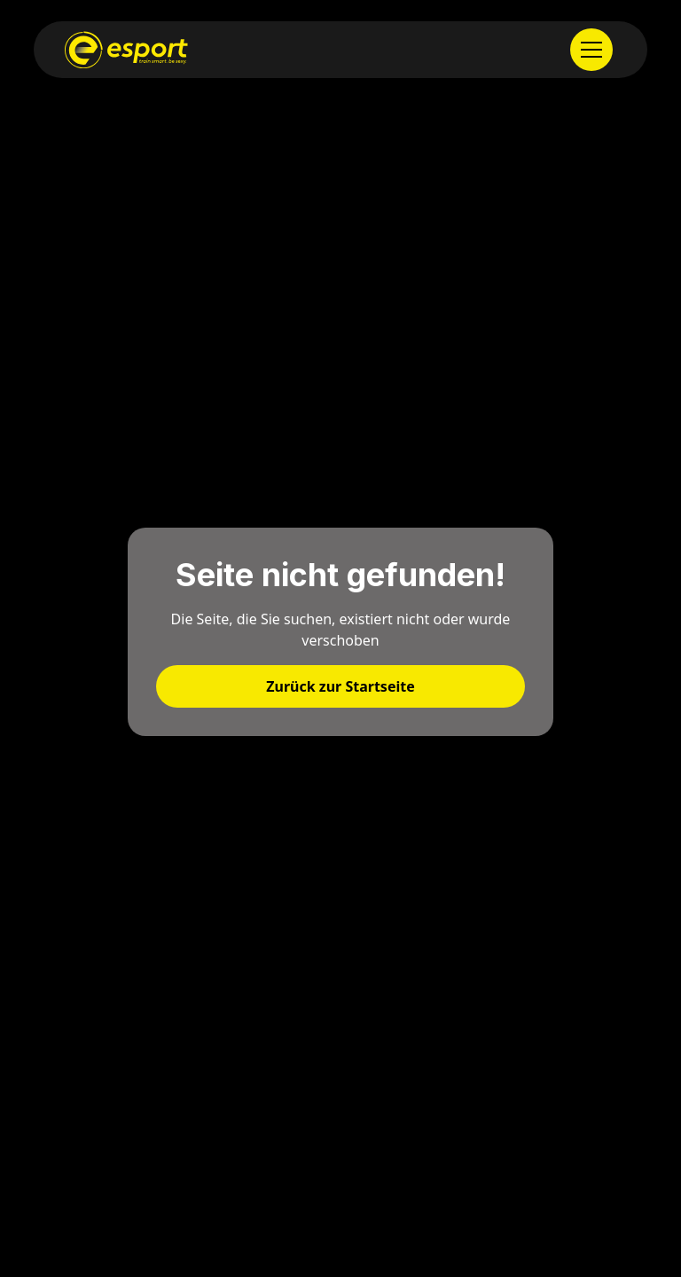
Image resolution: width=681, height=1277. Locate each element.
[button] (593, 49)
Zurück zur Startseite (340, 686)
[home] (126, 49)
